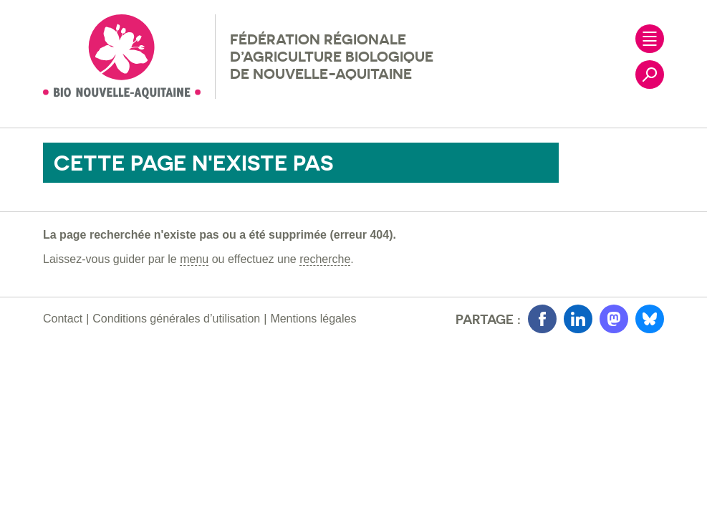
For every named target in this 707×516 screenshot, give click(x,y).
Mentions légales (313, 318)
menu (194, 259)
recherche (324, 259)
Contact (62, 318)
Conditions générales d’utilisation (176, 318)
